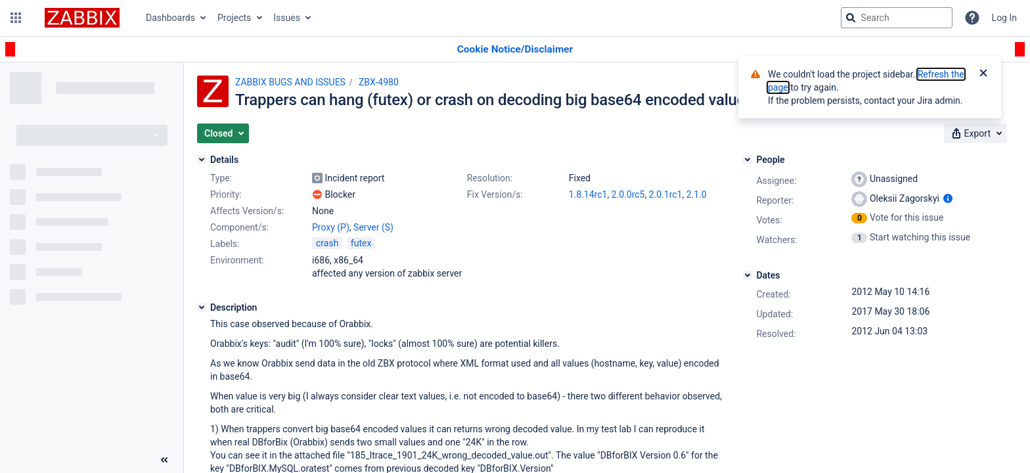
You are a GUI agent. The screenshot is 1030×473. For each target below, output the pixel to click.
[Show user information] (948, 198)
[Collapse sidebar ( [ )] (164, 460)
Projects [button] (234, 17)
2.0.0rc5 (628, 194)
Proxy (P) (330, 227)
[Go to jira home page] (82, 18)
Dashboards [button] (170, 17)
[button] (16, 18)
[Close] (983, 74)
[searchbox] (896, 17)
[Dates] (747, 275)
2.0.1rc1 (666, 194)
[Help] (972, 17)
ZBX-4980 (379, 82)
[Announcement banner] (515, 49)
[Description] (201, 307)
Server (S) (373, 227)
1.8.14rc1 (588, 194)
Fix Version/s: (495, 194)
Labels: (224, 243)
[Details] (201, 159)
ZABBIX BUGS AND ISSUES (290, 82)
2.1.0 (696, 194)
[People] (747, 159)
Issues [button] (286, 17)
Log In (1004, 17)
